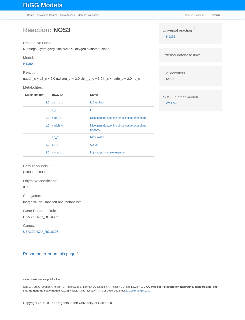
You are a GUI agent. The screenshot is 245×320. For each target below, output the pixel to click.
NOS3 (170, 36)
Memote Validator (88, 14)
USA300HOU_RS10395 (40, 231)
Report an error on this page (50, 253)
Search (216, 15)
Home (30, 14)
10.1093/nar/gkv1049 (138, 290)
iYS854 (28, 64)
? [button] (77, 253)
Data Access (67, 14)
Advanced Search (47, 14)
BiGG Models (42, 5)
